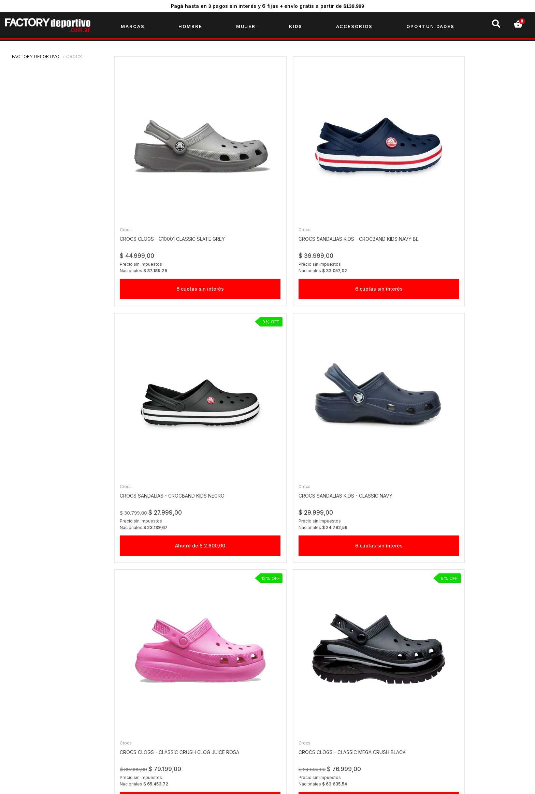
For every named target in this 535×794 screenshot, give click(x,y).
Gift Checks (152, 712)
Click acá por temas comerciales (313, 690)
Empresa (148, 690)
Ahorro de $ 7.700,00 (268, 401)
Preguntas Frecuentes (164, 734)
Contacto (149, 745)
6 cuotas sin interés (163, 217)
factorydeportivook (431, 690)
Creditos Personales (162, 723)
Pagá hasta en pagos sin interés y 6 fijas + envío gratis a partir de (267, 6)
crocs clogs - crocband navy (475, 536)
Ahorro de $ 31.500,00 (478, 401)
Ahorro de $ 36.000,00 (373, 401)
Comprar (373, 565)
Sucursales (151, 701)
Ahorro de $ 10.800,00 (163, 401)
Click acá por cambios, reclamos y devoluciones (331, 701)
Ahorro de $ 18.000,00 (163, 585)
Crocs (74, 59)
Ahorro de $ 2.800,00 (373, 217)
